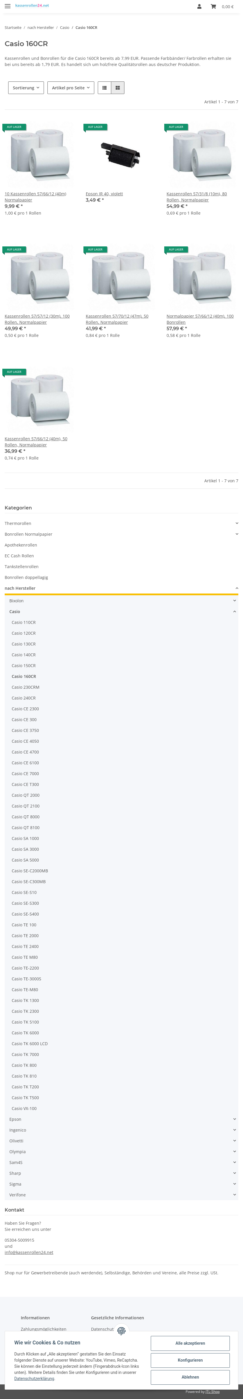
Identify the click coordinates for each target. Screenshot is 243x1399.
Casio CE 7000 (25, 773)
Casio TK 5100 (25, 1022)
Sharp (15, 1173)
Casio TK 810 (24, 1076)
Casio (14, 611)
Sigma (15, 1184)
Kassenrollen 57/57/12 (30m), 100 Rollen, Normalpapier (37, 319)
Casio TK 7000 (25, 1054)
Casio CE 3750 (25, 730)
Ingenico (17, 1130)
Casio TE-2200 (25, 968)
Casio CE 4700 (25, 752)
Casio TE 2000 (25, 935)
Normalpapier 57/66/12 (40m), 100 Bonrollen (200, 319)
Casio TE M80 (25, 957)
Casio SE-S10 (24, 892)
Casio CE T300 (25, 784)
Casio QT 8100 (26, 827)
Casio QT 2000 (26, 795)
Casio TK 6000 (25, 1033)
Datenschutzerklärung (34, 1378)
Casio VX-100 (24, 1108)
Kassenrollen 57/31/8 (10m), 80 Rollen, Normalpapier (197, 197)
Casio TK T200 (25, 1087)
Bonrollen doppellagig (26, 577)
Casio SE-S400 (25, 914)
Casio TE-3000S (26, 979)
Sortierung (23, 88)
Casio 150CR (24, 665)
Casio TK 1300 (25, 1000)
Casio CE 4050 (25, 741)
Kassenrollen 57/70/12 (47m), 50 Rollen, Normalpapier (117, 319)
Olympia (17, 1151)
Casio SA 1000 (25, 838)
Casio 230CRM (26, 687)
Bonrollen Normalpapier (28, 534)
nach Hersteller (20, 588)
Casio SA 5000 (25, 860)
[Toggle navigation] (8, 3)
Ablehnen (190, 1377)
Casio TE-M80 (25, 989)
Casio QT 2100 (26, 806)
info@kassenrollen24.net (29, 1252)
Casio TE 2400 (25, 946)
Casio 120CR (24, 633)
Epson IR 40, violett (104, 193)
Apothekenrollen (21, 545)
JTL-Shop (213, 1391)
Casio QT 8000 (26, 816)
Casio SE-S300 (25, 903)
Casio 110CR (24, 622)
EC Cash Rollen (19, 555)
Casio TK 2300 (25, 1011)
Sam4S (16, 1162)
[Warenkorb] (222, 6)
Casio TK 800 (24, 1065)
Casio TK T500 (25, 1097)
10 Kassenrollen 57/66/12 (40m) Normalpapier (35, 197)
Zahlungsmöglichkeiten (43, 1329)
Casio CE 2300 (25, 708)
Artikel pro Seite (68, 88)
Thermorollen (18, 523)
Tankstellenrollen (22, 566)
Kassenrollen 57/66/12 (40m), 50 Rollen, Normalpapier (36, 442)
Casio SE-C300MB (29, 881)
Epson (15, 1119)
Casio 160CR (24, 676)
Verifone (17, 1195)
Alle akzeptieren (190, 1343)
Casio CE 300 (24, 719)
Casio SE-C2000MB (30, 870)
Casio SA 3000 (25, 849)
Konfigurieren (190, 1360)
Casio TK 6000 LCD (30, 1043)
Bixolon (16, 600)
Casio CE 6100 (25, 762)
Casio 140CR (24, 654)
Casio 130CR (24, 644)
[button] (199, 6)
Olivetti (16, 1141)
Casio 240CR (24, 698)
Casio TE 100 (24, 925)
